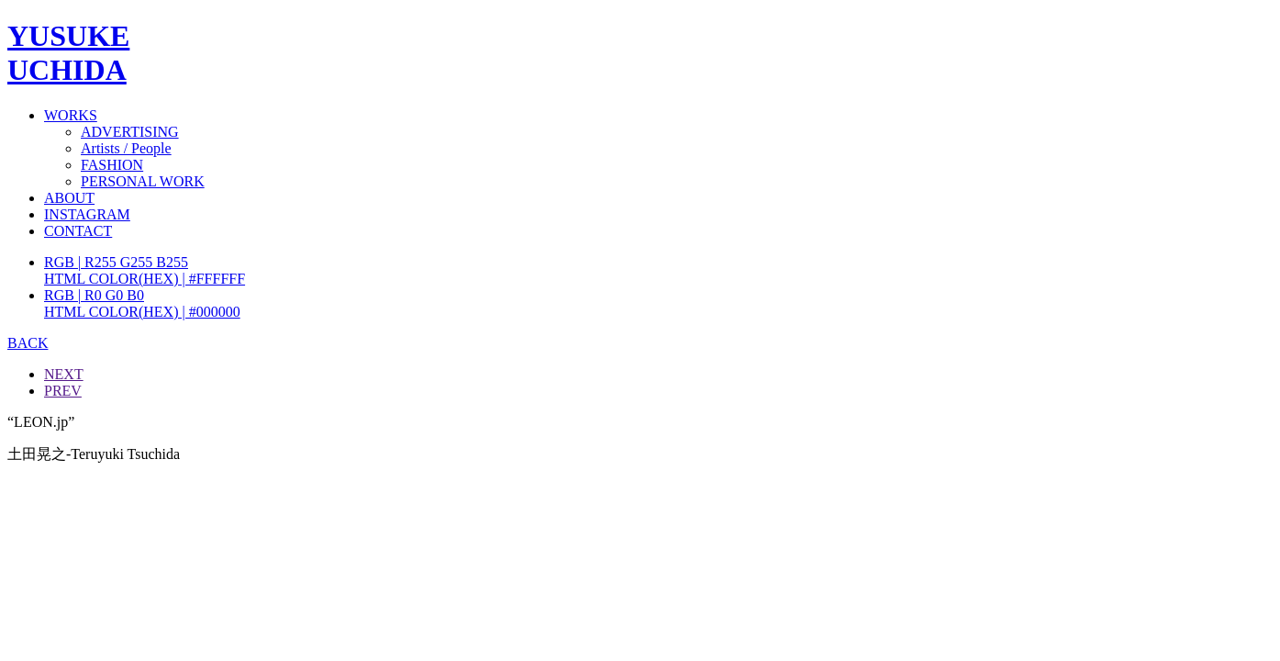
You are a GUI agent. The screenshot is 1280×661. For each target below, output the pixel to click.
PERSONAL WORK (143, 181)
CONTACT (78, 231)
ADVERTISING (130, 132)
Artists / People (126, 148)
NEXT (63, 374)
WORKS (70, 115)
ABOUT (69, 198)
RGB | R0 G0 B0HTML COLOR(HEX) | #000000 (142, 303)
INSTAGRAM (87, 214)
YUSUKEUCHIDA (68, 52)
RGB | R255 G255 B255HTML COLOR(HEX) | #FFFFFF (144, 270)
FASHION (112, 165)
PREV (63, 390)
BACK (27, 343)
